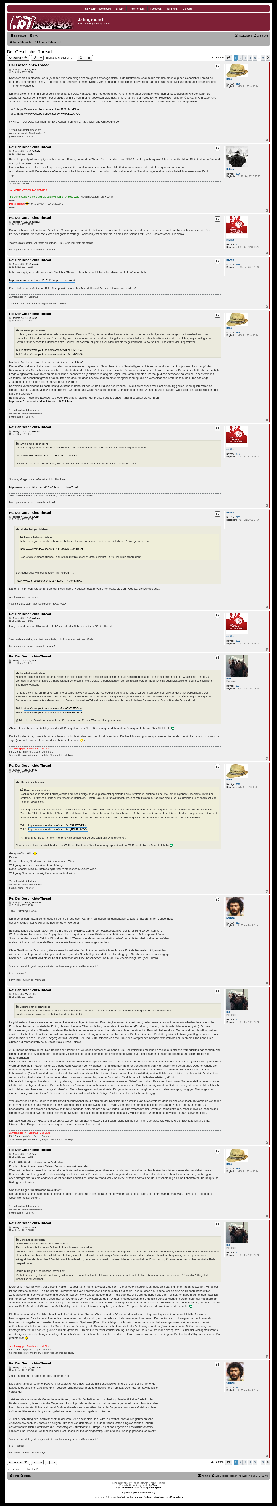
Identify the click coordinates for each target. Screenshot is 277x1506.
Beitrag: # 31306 (18, 70)
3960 (238, 174)
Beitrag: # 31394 (18, 994)
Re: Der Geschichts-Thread (30, 147)
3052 (238, 244)
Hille (228, 678)
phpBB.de (153, 1485)
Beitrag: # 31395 (18, 1154)
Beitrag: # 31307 (18, 151)
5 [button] (255, 58)
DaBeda (230, 169)
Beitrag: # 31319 (18, 264)
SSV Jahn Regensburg (98, 8)
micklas (230, 240)
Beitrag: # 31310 (18, 222)
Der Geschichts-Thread (29, 51)
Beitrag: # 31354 (18, 660)
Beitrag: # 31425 (18, 1227)
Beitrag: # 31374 (18, 902)
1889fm (120, 8)
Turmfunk (172, 8)
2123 (238, 923)
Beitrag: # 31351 (18, 618)
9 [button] (263, 58)
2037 (238, 686)
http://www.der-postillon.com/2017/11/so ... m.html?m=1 (43, 487)
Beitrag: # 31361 (18, 770)
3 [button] (245, 58)
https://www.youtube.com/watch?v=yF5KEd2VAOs (48, 113)
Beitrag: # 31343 (18, 431)
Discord (187, 8)
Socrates (230, 918)
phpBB (127, 1483)
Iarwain (230, 260)
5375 (238, 84)
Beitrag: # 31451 (18, 1367)
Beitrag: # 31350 (18, 517)
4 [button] (250, 58)
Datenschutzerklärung (144, 1492)
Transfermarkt (137, 8)
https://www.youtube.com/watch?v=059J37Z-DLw (48, 109)
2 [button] (240, 58)
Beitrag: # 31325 (18, 318)
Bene (229, 79)
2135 (238, 264)
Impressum (127, 1492)
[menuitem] (33, 35)
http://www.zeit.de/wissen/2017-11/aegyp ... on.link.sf (42, 280)
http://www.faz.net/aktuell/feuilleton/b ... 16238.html (40, 401)
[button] (228, 57)
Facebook (155, 8)
